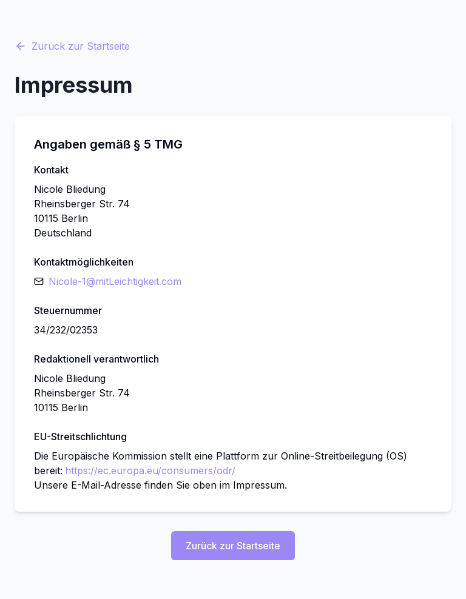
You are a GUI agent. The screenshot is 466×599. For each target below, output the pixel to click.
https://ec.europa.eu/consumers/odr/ (150, 470)
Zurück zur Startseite (72, 46)
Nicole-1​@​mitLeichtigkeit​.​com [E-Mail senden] (115, 281)
